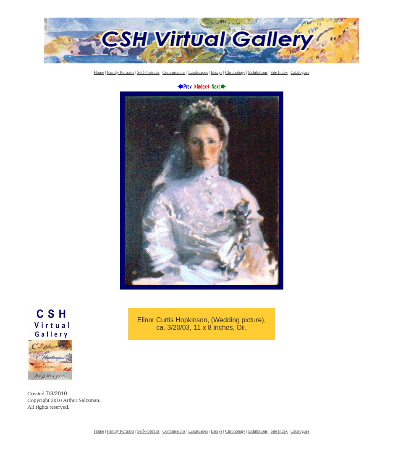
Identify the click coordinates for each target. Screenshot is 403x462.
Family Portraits (120, 72)
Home (99, 72)
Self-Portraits (148, 72)
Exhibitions (257, 72)
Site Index (279, 72)
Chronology (235, 72)
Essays (216, 72)
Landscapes (198, 72)
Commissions (173, 72)
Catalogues (299, 72)
